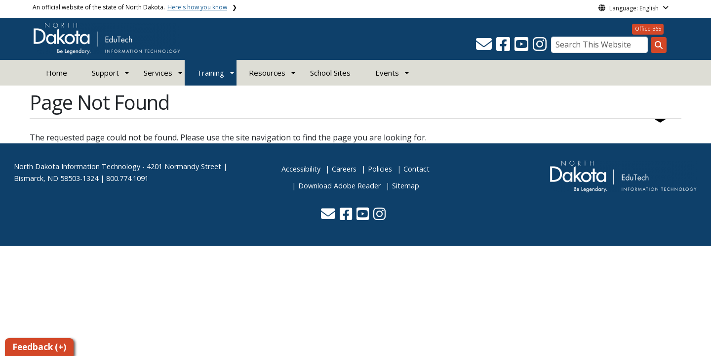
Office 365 (648, 28)
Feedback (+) (39, 347)
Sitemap (405, 185)
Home (56, 73)
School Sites (330, 73)
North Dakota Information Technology (77, 166)
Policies (380, 169)
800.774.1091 (127, 178)
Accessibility (300, 169)
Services (158, 73)
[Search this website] (659, 45)
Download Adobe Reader (339, 185)
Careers (344, 169)
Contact (416, 169)
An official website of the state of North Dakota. (130, 7)
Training (210, 73)
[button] (485, 47)
